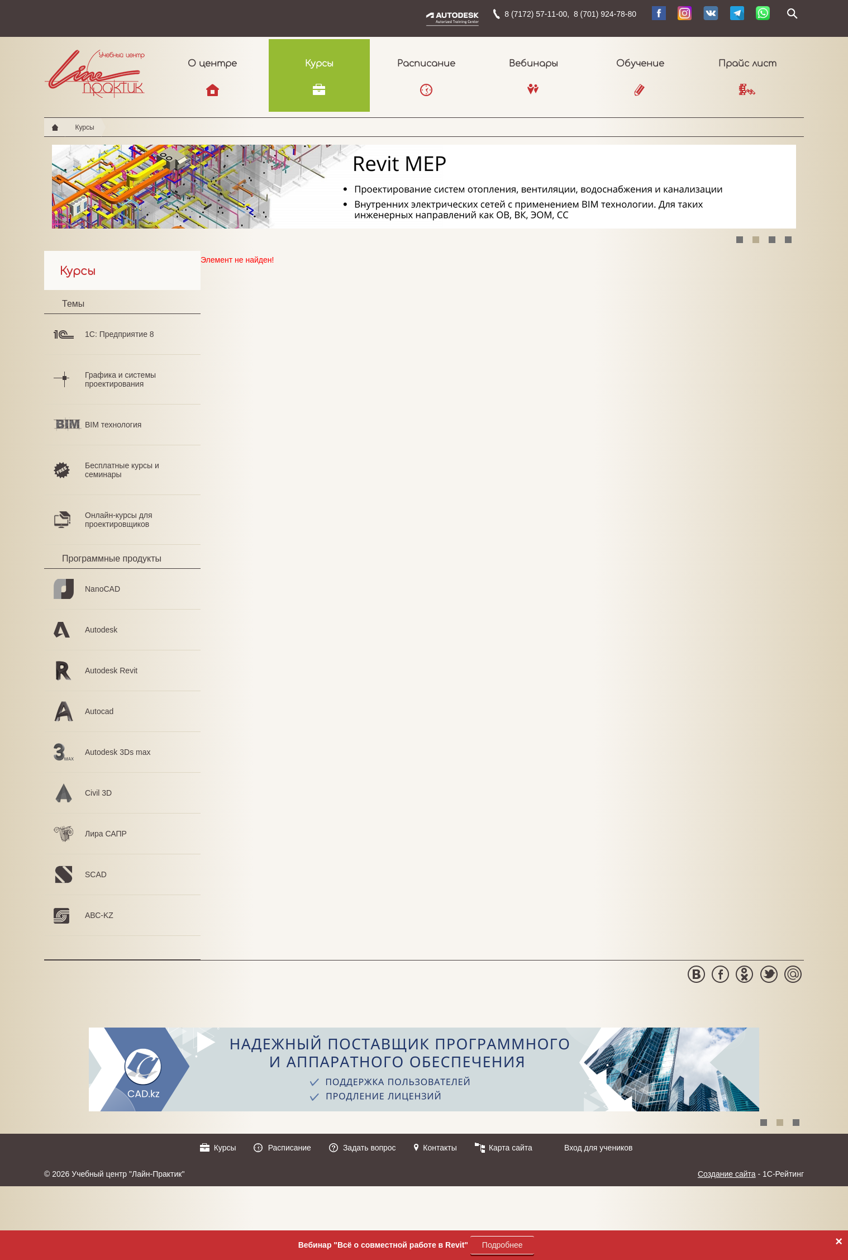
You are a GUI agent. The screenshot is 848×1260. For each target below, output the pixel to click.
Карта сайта (510, 1147)
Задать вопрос (369, 1147)
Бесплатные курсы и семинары (122, 470)
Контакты (439, 1147)
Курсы (319, 64)
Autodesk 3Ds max (118, 752)
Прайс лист (747, 64)
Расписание (426, 64)
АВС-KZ (99, 915)
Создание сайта (727, 1173)
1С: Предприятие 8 (119, 334)
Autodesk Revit (111, 670)
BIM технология (113, 424)
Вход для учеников (598, 1147)
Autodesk (101, 629)
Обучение (640, 64)
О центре (212, 64)
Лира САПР (106, 833)
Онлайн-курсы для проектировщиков (119, 520)
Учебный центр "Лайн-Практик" (94, 71)
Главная (55, 127)
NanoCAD (102, 588)
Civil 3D (98, 792)
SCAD (96, 874)
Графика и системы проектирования (120, 379)
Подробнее (502, 1244)
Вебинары (533, 64)
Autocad (99, 711)
